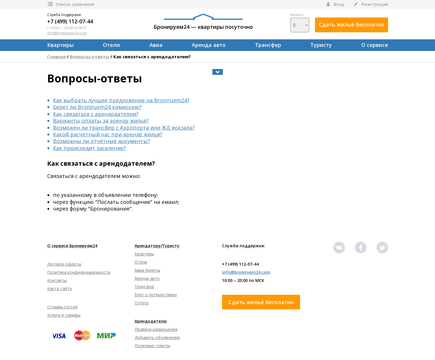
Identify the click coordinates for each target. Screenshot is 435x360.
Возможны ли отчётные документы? (101, 140)
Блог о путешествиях (156, 294)
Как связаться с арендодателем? (152, 56)
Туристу (321, 44)
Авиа (156, 44)
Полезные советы (152, 345)
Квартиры (60, 44)
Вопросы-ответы (89, 56)
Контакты (57, 280)
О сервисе (374, 44)
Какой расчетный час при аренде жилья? (107, 134)
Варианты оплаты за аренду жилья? (101, 120)
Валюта (299, 22)
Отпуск (142, 303)
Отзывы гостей (62, 307)
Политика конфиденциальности (78, 272)
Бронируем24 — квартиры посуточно (203, 21)
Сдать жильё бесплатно (351, 24)
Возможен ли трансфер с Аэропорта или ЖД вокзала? (124, 127)
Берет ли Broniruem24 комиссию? (97, 106)
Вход (334, 4)
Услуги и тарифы (63, 315)
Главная (56, 56)
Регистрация (370, 4)
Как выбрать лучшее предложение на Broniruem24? (121, 100)
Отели (111, 44)
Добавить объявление (157, 337)
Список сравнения (70, 4)
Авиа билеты (147, 270)
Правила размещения (156, 329)
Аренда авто (209, 44)
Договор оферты (64, 264)
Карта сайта (59, 288)
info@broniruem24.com (67, 33)
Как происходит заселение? (89, 147)
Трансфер (268, 44)
